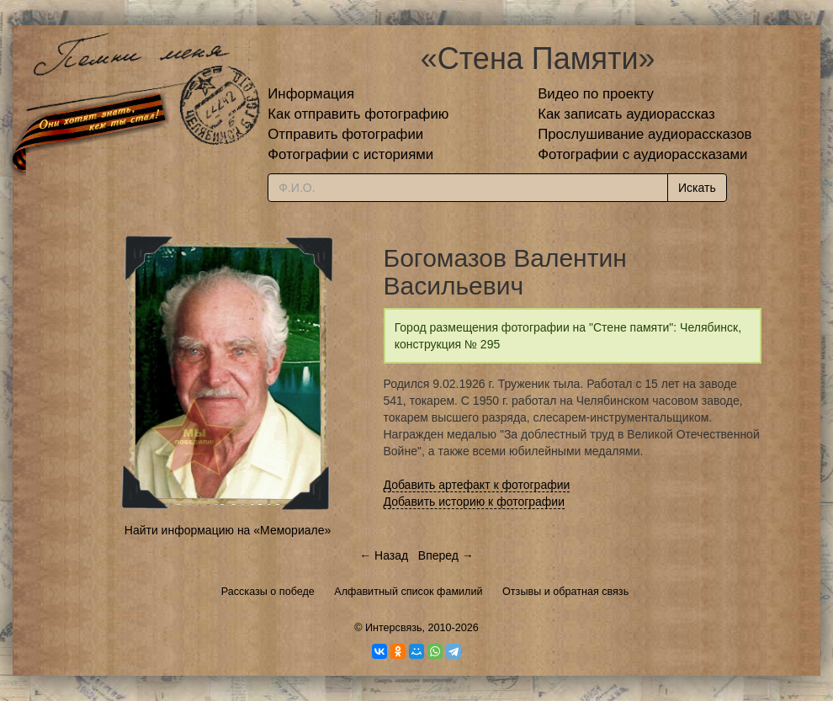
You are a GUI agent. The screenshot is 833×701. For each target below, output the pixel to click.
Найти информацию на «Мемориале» (228, 530)
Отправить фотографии (345, 134)
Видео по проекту (596, 94)
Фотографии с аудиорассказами (642, 154)
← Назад (383, 555)
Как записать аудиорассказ (626, 114)
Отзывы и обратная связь (565, 591)
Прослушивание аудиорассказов (644, 134)
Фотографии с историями (350, 154)
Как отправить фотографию (358, 114)
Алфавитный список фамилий (408, 591)
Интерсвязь (393, 628)
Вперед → (446, 555)
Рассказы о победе (268, 591)
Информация (311, 94)
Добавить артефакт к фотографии (477, 484)
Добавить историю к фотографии (474, 501)
